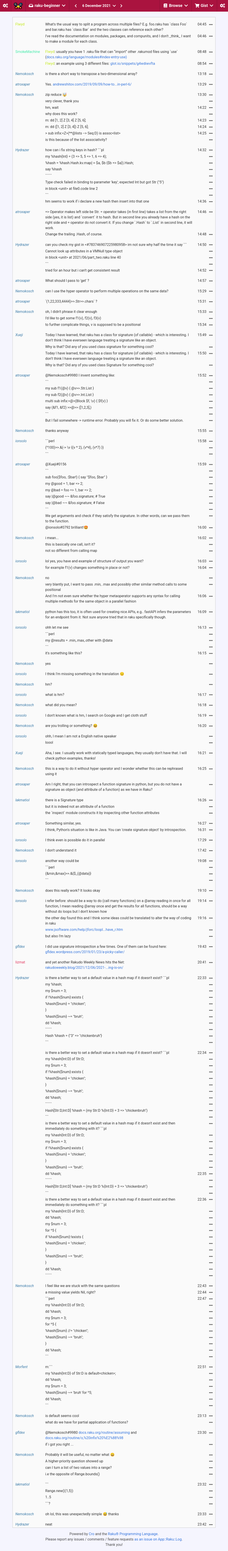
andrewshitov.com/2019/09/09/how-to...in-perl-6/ (92, 84)
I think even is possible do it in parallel (75, 840)
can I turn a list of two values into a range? (78, 1467)
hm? (48, 684)
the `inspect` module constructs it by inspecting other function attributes (102, 813)
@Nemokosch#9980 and (90, 1435)
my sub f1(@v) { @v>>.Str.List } (69, 388)
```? (47, 1503)
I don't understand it (60, 850)
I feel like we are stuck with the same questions (82, 1286)
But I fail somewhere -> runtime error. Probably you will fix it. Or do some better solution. (114, 420)
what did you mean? (61, 705)
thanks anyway (57, 431)
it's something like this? (63, 653)
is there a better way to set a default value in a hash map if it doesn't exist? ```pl (107, 978)
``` (47, 195)
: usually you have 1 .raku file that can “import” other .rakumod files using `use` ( (111, 54)
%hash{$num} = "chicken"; (65, 1004)
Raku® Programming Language (133, 1534)
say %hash (53, 169)
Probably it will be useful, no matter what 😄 (79, 1455)
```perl (50, 441)
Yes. (88, 84)
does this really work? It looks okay (72, 890)
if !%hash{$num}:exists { (64, 997)
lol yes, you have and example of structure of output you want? (94, 561)
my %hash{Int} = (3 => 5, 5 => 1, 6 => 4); (76, 156)
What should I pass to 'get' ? (67, 280)
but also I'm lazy (58, 936)
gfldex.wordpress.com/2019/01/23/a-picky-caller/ (84, 952)
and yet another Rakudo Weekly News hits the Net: (84, 965)
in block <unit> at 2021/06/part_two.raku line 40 (83, 257)
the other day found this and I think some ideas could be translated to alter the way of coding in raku (118, 920)
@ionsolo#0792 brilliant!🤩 (66, 527)
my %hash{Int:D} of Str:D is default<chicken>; (80, 1373)
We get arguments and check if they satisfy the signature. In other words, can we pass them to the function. (117, 518)
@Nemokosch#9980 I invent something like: (80, 375)
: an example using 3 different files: (100, 63)
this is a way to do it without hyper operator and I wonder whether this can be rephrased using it (114, 771)
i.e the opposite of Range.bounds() (72, 1474)
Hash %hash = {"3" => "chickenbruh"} (73, 1036)
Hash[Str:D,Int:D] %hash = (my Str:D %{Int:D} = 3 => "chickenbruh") (96, 1110)
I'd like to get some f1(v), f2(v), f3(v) (73, 318)
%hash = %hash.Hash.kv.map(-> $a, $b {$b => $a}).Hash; (89, 163)
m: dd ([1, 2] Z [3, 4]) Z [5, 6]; (66, 127)
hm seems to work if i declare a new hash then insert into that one (97, 201)
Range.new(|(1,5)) (59, 1491)
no (47, 578)
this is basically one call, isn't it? (70, 544)
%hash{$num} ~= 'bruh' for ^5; (68, 1392)
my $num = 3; (55, 991)
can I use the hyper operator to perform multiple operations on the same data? (106, 291)
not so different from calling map (71, 550)
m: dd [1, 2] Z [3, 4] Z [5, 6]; (65, 120)
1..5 (48, 1497)
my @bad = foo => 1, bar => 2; (68, 490)
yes (48, 663)
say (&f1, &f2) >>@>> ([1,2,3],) (68, 407)
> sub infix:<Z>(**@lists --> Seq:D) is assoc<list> (82, 133)
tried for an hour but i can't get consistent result (82, 270)
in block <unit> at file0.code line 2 (71, 188)
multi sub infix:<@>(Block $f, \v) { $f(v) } (76, 401)
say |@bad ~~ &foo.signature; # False (75, 503)
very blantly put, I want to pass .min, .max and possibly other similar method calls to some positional (116, 587)
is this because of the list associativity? (76, 140)
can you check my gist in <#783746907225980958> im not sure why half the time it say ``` (116, 245)
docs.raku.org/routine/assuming (104, 1432)
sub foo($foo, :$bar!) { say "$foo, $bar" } (76, 477)
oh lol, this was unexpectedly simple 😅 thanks (82, 1514)
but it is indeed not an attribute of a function (79, 806)
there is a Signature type (64, 800)
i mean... (52, 538)
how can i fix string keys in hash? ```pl (74, 150)
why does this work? (61, 114)
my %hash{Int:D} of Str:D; (64, 1059)
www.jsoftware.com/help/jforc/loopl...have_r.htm (84, 929)
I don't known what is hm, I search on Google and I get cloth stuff (96, 715)
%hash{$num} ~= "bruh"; (64, 1016)
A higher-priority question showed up (74, 1461)
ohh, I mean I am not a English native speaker (80, 736)
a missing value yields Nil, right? (70, 1292)
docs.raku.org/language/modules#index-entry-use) (87, 57)
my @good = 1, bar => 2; (64, 483)
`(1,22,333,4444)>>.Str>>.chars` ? (71, 301)
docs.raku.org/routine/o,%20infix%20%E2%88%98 (84, 1438)
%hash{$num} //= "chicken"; (66, 1331)
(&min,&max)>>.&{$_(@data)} (68, 873)
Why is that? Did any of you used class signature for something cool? (99, 347)
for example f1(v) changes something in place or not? (87, 567)
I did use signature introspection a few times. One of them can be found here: (106, 949)
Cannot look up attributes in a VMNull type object (83, 251)
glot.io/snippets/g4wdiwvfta (132, 63)
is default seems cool (62, 1416)
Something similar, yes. (63, 823)
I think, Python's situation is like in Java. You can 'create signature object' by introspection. (115, 830)
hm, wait (52, 107)
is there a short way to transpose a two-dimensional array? (91, 74)
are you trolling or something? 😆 (71, 726)
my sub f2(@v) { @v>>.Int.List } (69, 395)
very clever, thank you (62, 101)
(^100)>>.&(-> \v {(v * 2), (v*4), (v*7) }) (74, 447)
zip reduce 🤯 (56, 94)
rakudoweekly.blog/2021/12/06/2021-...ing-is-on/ (84, 967)
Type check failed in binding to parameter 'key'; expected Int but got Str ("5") (104, 182)
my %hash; (53, 984)
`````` (48, 176)
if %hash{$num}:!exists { (64, 1237)
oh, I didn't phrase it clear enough (71, 312)
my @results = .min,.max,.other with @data (78, 640)
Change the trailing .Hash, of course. (73, 234)
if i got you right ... (59, 1444)
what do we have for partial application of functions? (86, 1422)
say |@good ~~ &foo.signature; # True (75, 496)
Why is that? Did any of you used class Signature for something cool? (99, 365)
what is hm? (54, 695)
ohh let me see (56, 627)
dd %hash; (53, 1023)
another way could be (62, 861)
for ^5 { (50, 1230)
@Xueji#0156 (55, 464)
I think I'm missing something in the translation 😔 (84, 674)
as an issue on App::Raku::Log (158, 1539)
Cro (91, 1534)
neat (48, 1524)
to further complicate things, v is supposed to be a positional (92, 324)
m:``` (49, 1367)
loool (49, 742)
